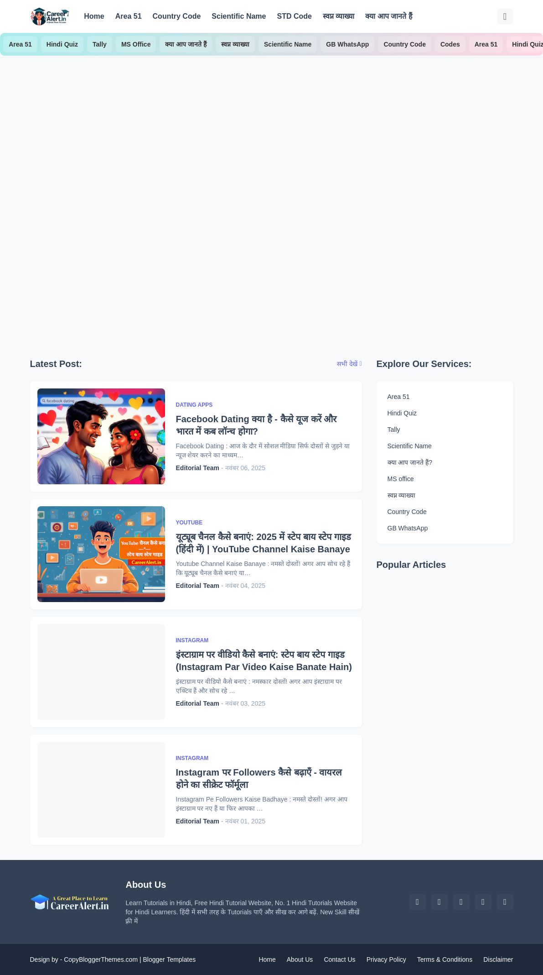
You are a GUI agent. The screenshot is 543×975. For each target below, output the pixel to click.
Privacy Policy (386, 959)
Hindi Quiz (62, 44)
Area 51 (128, 16)
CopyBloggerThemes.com (101, 959)
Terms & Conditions (444, 959)
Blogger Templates (169, 959)
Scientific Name (239, 16)
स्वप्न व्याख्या (338, 16)
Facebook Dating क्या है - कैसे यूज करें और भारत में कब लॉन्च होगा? (256, 425)
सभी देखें (347, 363)
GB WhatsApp (347, 44)
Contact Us (339, 959)
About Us (300, 959)
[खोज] (505, 16)
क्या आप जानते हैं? (410, 462)
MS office (401, 478)
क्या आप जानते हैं (388, 16)
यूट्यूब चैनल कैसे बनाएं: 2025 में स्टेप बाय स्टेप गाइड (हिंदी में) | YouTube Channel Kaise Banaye (263, 543)
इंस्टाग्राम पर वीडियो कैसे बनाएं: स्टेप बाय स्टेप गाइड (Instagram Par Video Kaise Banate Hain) (264, 661)
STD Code (294, 16)
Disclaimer (498, 959)
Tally (100, 44)
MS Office (136, 44)
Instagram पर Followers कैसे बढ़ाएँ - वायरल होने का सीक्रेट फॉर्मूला (259, 778)
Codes (450, 44)
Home (94, 16)
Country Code (177, 16)
